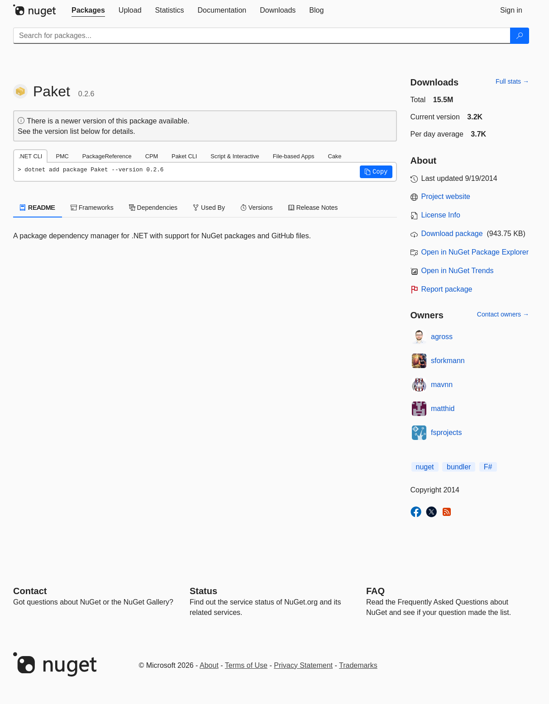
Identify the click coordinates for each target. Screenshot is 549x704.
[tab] (88, 10)
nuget (425, 467)
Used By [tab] (209, 207)
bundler (459, 467)
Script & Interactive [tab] (234, 156)
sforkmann (448, 360)
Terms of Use (246, 665)
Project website (446, 196)
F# (488, 467)
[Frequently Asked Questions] (375, 591)
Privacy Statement (303, 665)
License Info (440, 215)
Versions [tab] (256, 207)
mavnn (442, 384)
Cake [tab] (334, 156)
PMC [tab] (62, 156)
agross (442, 336)
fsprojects (446, 432)
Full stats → (512, 81)
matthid (442, 408)
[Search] (519, 36)
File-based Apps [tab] (294, 156)
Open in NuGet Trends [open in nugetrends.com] (457, 270)
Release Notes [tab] (313, 207)
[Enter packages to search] (262, 36)
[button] (376, 171)
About (209, 665)
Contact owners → (503, 314)
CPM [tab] (151, 156)
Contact (30, 591)
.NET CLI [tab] (30, 156)
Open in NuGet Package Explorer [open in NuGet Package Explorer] (475, 252)
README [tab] (37, 207)
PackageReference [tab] (107, 156)
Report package (447, 289)
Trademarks (358, 665)
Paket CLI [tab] (184, 156)
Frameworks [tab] (92, 207)
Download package (452, 233)
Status (203, 591)
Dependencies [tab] (153, 207)
